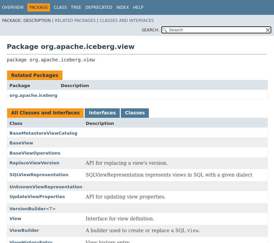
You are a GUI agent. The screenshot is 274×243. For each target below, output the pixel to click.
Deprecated (98, 7)
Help (138, 7)
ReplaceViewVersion (34, 162)
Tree (76, 7)
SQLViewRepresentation (38, 174)
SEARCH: (151, 30)
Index (122, 7)
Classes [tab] (135, 112)
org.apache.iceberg (33, 95)
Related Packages (75, 20)
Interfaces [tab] (102, 112)
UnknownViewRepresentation (45, 186)
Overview (13, 7)
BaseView (21, 142)
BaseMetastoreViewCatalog (43, 133)
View (15, 218)
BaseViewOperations (34, 153)
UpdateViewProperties (37, 196)
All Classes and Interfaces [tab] (45, 112)
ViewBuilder (24, 230)
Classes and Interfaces (127, 20)
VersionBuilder (27, 208)
